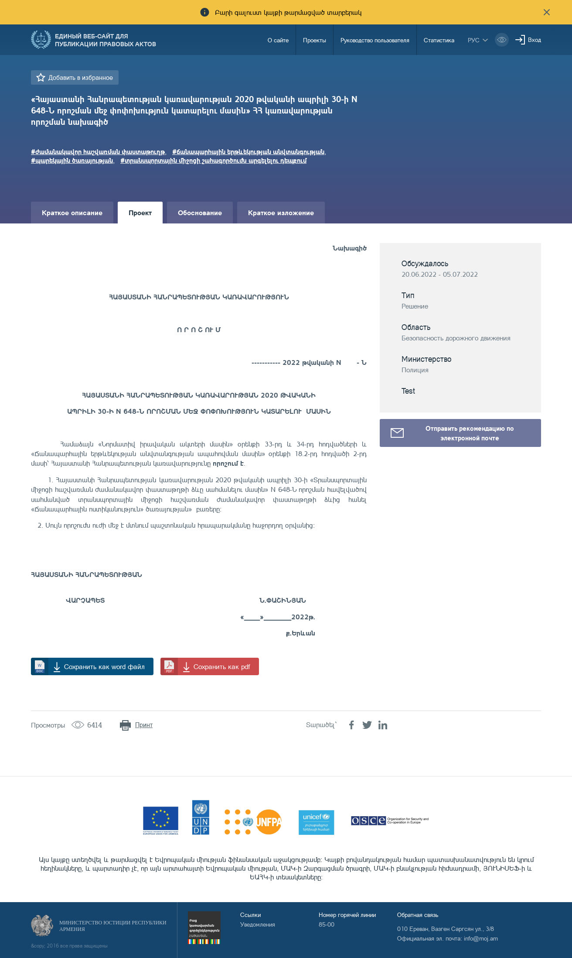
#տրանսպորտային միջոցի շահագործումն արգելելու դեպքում (213, 160)
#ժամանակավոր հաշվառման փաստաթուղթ (98, 151)
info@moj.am (481, 938)
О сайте (278, 40)
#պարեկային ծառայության (72, 160)
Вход (534, 39)
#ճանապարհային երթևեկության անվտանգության (248, 151)
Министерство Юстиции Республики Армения (113, 926)
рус (474, 40)
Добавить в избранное (80, 77)
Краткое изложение (281, 212)
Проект (140, 212)
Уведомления (257, 924)
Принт (144, 725)
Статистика (439, 40)
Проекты (314, 40)
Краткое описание (72, 212)
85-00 (326, 924)
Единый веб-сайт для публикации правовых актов (105, 40)
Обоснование (200, 212)
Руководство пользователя (374, 40)
